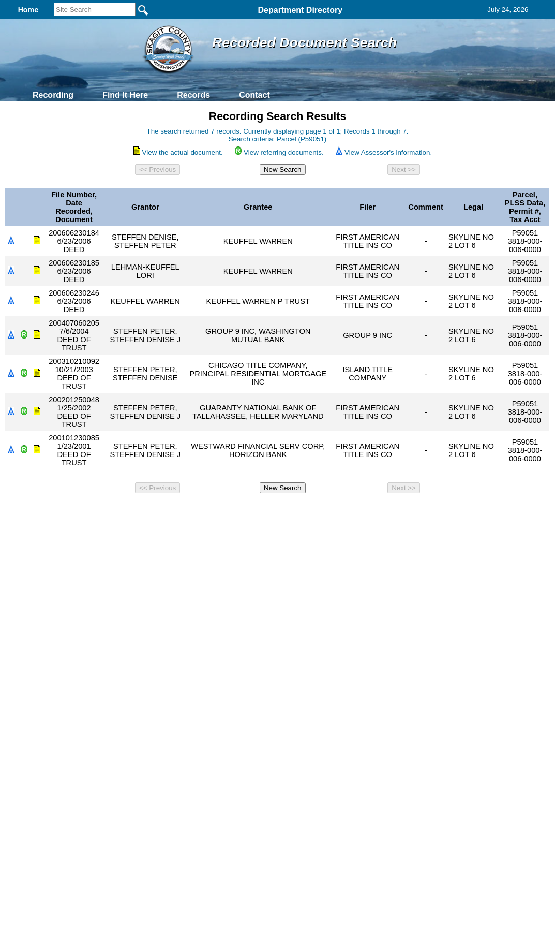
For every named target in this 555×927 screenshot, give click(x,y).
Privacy (273, 511)
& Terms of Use (311, 511)
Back (137, 511)
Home (177, 511)
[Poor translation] (37, 682)
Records (193, 95)
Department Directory (300, 10)
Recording (53, 95)
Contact (254, 95)
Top (105, 511)
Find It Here (125, 95)
